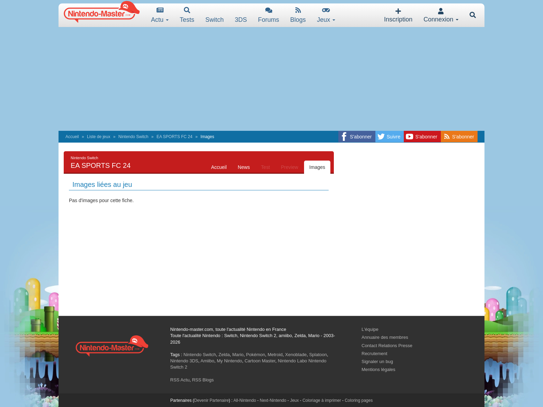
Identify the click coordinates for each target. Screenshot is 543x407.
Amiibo (207, 360)
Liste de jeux (98, 136)
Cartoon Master (259, 360)
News (244, 167)
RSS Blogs (203, 379)
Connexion (441, 15)
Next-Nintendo (273, 400)
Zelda (224, 354)
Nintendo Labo (292, 360)
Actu (160, 15)
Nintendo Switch (133, 136)
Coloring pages (359, 400)
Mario (238, 354)
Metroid (275, 354)
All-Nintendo (244, 400)
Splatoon (318, 354)
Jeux (326, 15)
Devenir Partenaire (211, 400)
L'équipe (370, 329)
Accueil (72, 136)
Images (317, 167)
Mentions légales (378, 369)
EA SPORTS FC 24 (175, 136)
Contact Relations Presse (387, 345)
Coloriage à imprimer (321, 400)
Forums (268, 15)
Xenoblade (295, 354)
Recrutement (374, 353)
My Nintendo (229, 360)
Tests (187, 15)
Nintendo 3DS (184, 360)
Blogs (298, 15)
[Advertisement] (271, 78)
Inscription (398, 15)
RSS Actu (180, 379)
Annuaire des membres (385, 337)
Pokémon (255, 354)
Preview (289, 167)
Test (265, 167)
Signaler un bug (377, 361)
